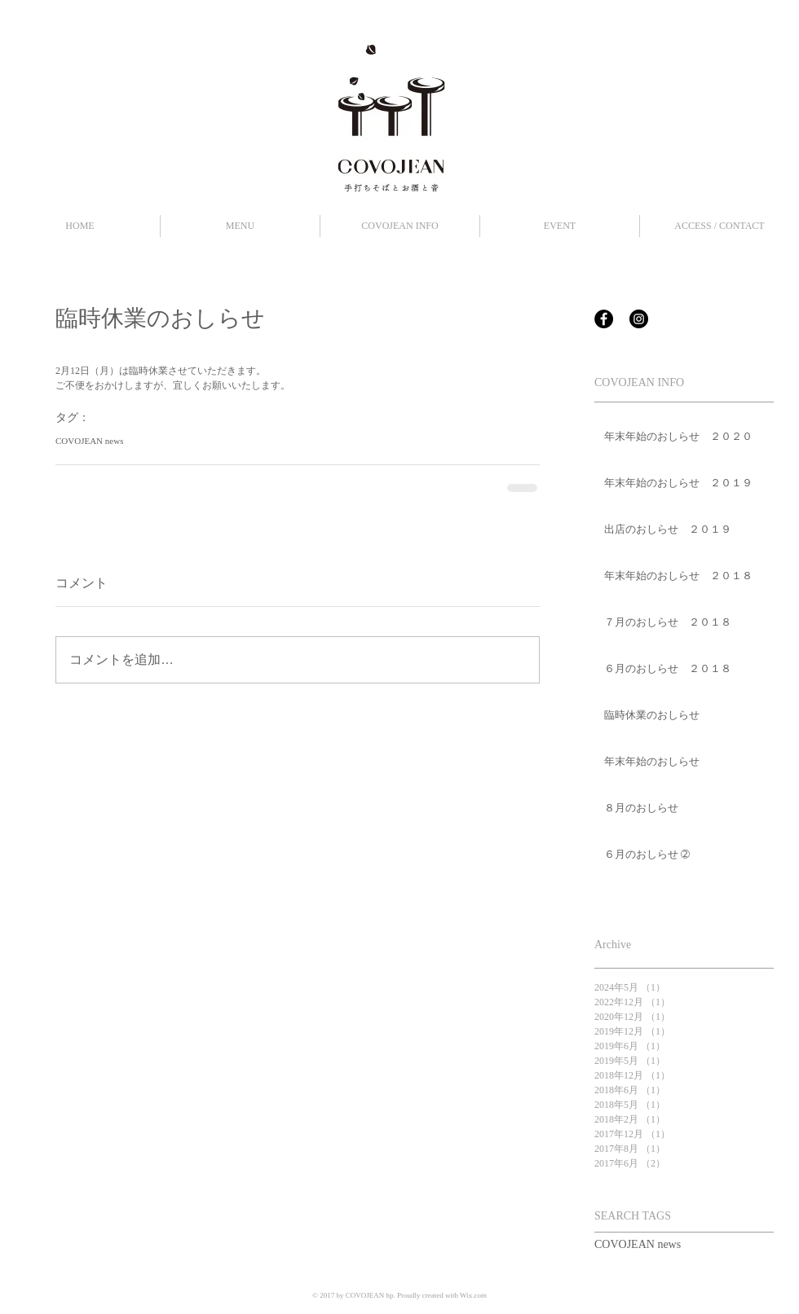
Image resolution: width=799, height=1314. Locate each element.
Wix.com (473, 1295)
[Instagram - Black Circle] (638, 319)
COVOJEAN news (89, 441)
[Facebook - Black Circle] (603, 319)
